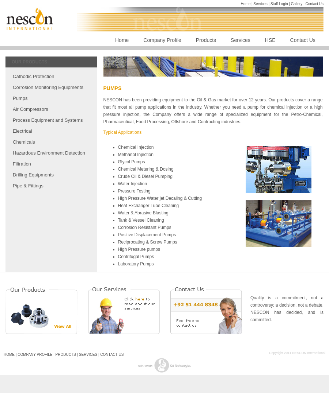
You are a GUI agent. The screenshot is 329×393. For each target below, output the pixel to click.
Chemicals (24, 142)
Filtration (22, 164)
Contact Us (315, 4)
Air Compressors (30, 109)
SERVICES (88, 355)
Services (260, 4)
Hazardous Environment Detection (49, 153)
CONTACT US (112, 355)
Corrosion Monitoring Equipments (48, 87)
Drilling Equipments (33, 175)
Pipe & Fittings (28, 185)
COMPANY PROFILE (35, 355)
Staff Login (280, 4)
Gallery (297, 4)
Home (246, 4)
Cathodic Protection (33, 76)
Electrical (22, 131)
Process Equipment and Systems (48, 120)
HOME (9, 355)
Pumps (20, 98)
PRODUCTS (66, 355)
